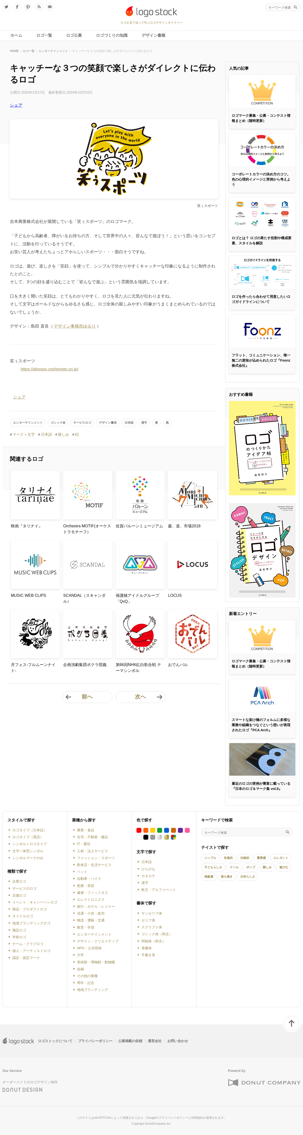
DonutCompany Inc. (158, 1123)
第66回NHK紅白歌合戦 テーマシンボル (138, 668)
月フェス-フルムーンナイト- (33, 668)
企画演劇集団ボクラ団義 (85, 665)
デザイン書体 (108, 422)
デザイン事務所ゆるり (75, 326)
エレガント (280, 858)
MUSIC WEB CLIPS (28, 595)
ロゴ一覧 (29, 51)
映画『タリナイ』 (26, 526)
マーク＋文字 (24, 434)
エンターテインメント (53, 51)
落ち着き (227, 876)
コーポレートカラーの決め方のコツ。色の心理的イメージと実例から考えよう (261, 179)
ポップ (250, 867)
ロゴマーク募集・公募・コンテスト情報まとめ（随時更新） (261, 118)
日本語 (129, 422)
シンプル (210, 858)
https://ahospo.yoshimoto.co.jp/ (49, 369)
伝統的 (244, 858)
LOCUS (175, 595)
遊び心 (283, 867)
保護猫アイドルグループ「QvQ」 (137, 598)
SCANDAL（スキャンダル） (84, 598)
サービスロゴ (82, 422)
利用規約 (197, 1117)
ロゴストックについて (55, 1041)
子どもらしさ (213, 867)
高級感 (208, 876)
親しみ (63, 434)
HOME (14, 51)
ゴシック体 (58, 422)
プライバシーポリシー (95, 1041)
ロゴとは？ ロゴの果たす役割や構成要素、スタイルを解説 (261, 240)
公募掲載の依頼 (130, 1041)
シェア (16, 105)
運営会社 (155, 1041)
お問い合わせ (177, 1041)
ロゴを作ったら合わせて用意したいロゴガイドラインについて (261, 299)
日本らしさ (247, 876)
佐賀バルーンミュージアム (139, 526)
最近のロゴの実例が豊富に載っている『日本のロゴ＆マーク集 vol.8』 (261, 786)
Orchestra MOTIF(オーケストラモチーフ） (87, 529)
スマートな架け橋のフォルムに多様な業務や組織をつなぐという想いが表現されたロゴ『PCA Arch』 (261, 725)
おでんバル (178, 665)
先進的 (228, 858)
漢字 (144, 422)
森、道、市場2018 (184, 526)
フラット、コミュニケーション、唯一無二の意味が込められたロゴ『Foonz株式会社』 (261, 360)
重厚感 (261, 858)
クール (234, 867)
